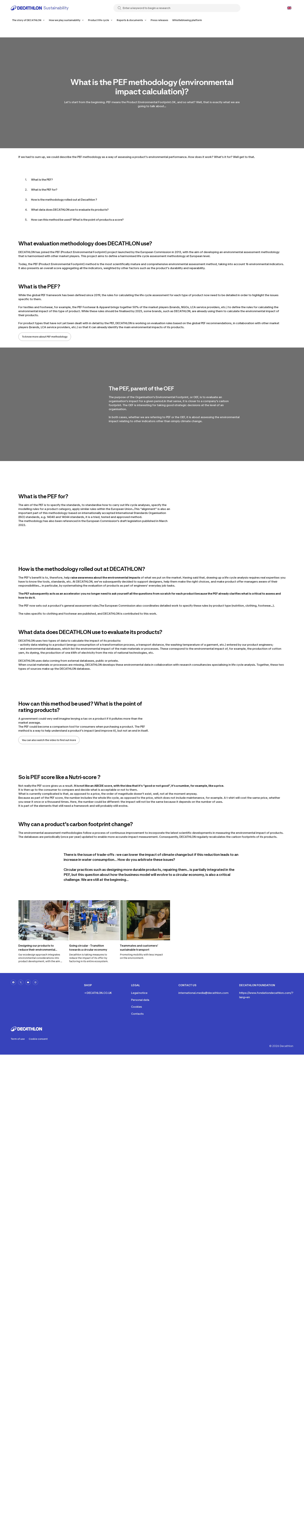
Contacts (137, 1013)
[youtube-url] (28, 982)
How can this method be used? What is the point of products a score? (77, 219)
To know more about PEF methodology (44, 336)
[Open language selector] (289, 8)
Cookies (136, 1006)
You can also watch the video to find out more (49, 740)
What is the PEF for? (44, 189)
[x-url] (20, 982)
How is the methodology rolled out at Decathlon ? (64, 199)
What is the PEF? (42, 179)
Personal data (140, 1000)
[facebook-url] (13, 982)
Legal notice (139, 993)
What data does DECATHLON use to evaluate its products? (70, 209)
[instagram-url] (35, 982)
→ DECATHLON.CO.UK (98, 993)
